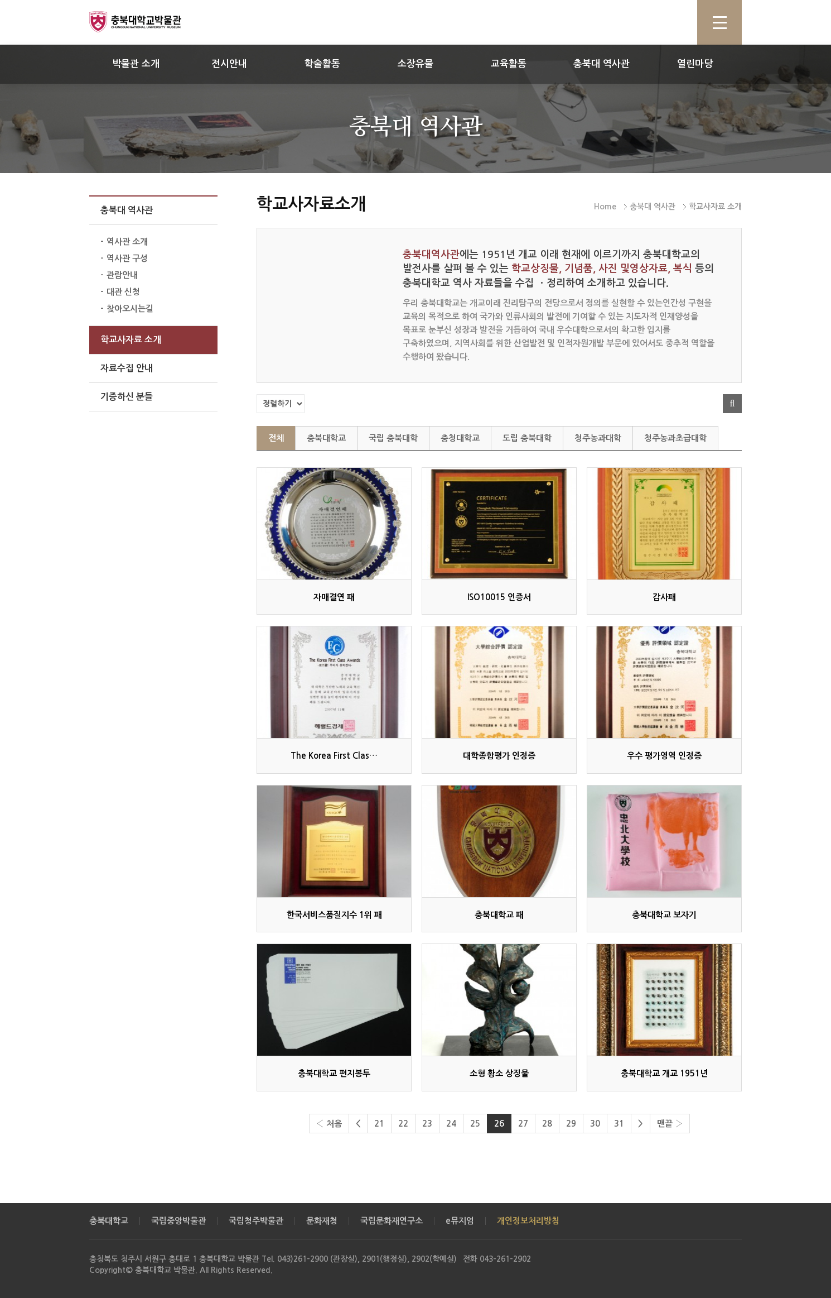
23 (427, 1123)
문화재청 (321, 1220)
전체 (276, 438)
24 (451, 1123)
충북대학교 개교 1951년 (664, 1073)
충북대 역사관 (601, 64)
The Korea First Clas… (334, 755)
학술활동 (322, 64)
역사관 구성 (127, 258)
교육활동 (508, 64)
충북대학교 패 (499, 915)
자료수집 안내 (126, 368)
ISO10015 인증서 (499, 597)
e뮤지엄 (460, 1220)
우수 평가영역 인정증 (664, 755)
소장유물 (415, 64)
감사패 (664, 597)
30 (595, 1123)
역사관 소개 (127, 241)
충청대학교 (460, 438)
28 (547, 1123)
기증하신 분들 (126, 396)
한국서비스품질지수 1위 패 (334, 915)
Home (605, 206)
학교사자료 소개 (130, 340)
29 (571, 1123)
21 (379, 1123)
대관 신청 (123, 292)
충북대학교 (326, 438)
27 (523, 1123)
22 (403, 1123)
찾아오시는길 (130, 308)
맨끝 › (670, 1123)
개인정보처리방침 (528, 1220)
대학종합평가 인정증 (499, 755)
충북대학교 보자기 (664, 915)
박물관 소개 (136, 64)
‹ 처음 (329, 1123)
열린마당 (695, 64)
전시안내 (229, 64)
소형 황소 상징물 (499, 1073)
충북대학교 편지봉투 (334, 1073)
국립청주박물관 (256, 1220)
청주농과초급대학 (675, 438)
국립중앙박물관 (178, 1220)
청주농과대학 (597, 438)
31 (619, 1123)
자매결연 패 (334, 597)
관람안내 (122, 275)
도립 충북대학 (527, 438)
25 (475, 1123)
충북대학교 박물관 (147, 21)
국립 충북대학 (393, 438)
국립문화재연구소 (391, 1220)
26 (499, 1123)
